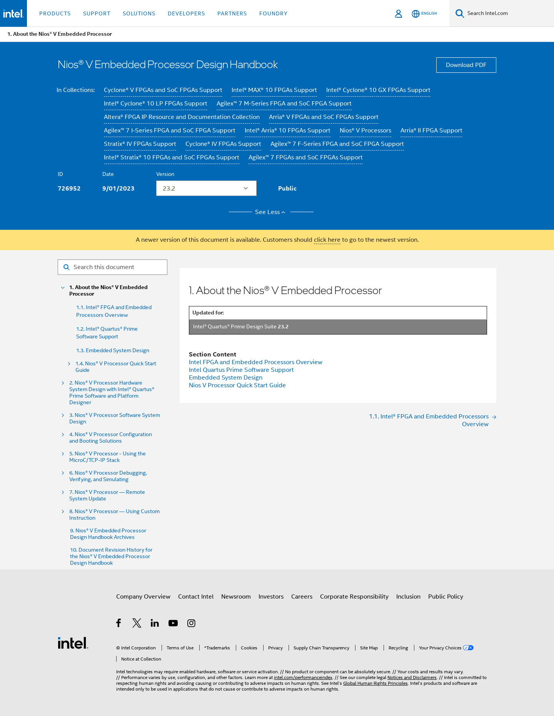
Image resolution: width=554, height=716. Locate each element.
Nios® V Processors (365, 130)
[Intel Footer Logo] (73, 642)
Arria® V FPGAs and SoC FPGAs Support (324, 117)
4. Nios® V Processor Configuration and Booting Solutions (110, 437)
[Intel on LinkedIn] (155, 624)
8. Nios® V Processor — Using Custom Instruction (114, 514)
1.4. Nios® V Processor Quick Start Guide (115, 366)
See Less (271, 212)
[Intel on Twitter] (137, 624)
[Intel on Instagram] (192, 624)
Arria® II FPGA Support (431, 130)
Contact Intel (196, 597)
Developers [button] (186, 13)
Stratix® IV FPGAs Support (140, 144)
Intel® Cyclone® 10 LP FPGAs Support (155, 103)
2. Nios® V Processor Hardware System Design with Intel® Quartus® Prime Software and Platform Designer (111, 393)
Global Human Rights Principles (375, 683)
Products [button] (55, 13)
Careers (301, 597)
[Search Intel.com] (509, 13)
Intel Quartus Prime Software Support (241, 370)
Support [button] (96, 13)
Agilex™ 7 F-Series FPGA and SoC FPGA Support (337, 144)
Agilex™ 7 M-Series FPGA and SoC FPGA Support (284, 103)
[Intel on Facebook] (119, 624)
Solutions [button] (139, 13)
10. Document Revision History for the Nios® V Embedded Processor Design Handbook (111, 556)
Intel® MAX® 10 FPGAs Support (274, 90)
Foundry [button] (273, 13)
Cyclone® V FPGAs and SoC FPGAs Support (163, 90)
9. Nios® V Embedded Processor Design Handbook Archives (108, 533)
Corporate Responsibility (354, 597)
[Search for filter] (112, 267)
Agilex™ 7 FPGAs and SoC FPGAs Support (306, 157)
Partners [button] (232, 13)
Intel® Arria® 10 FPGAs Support (287, 130)
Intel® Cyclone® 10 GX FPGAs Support (378, 90)
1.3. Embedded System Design (112, 350)
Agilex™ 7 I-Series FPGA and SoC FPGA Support (169, 130)
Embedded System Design (225, 377)
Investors (271, 597)
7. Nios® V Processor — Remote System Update (107, 495)
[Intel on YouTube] (174, 624)
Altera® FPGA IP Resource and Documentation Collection (182, 117)
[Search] (460, 13)
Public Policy (445, 597)
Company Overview (143, 597)
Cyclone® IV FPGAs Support (223, 144)
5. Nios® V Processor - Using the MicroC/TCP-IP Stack (107, 456)
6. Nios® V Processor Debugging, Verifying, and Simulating (108, 476)
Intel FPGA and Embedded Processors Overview (255, 362)
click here (327, 240)
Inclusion (408, 597)
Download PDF (466, 65)
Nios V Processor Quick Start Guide (237, 385)
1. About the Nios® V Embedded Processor (108, 290)
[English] (424, 13)
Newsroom (236, 597)
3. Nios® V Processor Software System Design (114, 418)
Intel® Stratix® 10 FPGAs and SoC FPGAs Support (171, 157)
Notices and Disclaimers (412, 677)
